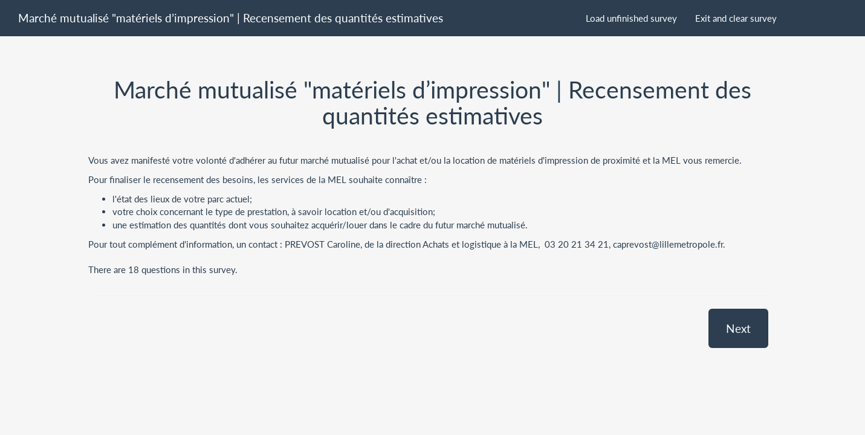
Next (738, 328)
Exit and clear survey (736, 18)
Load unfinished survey (631, 18)
